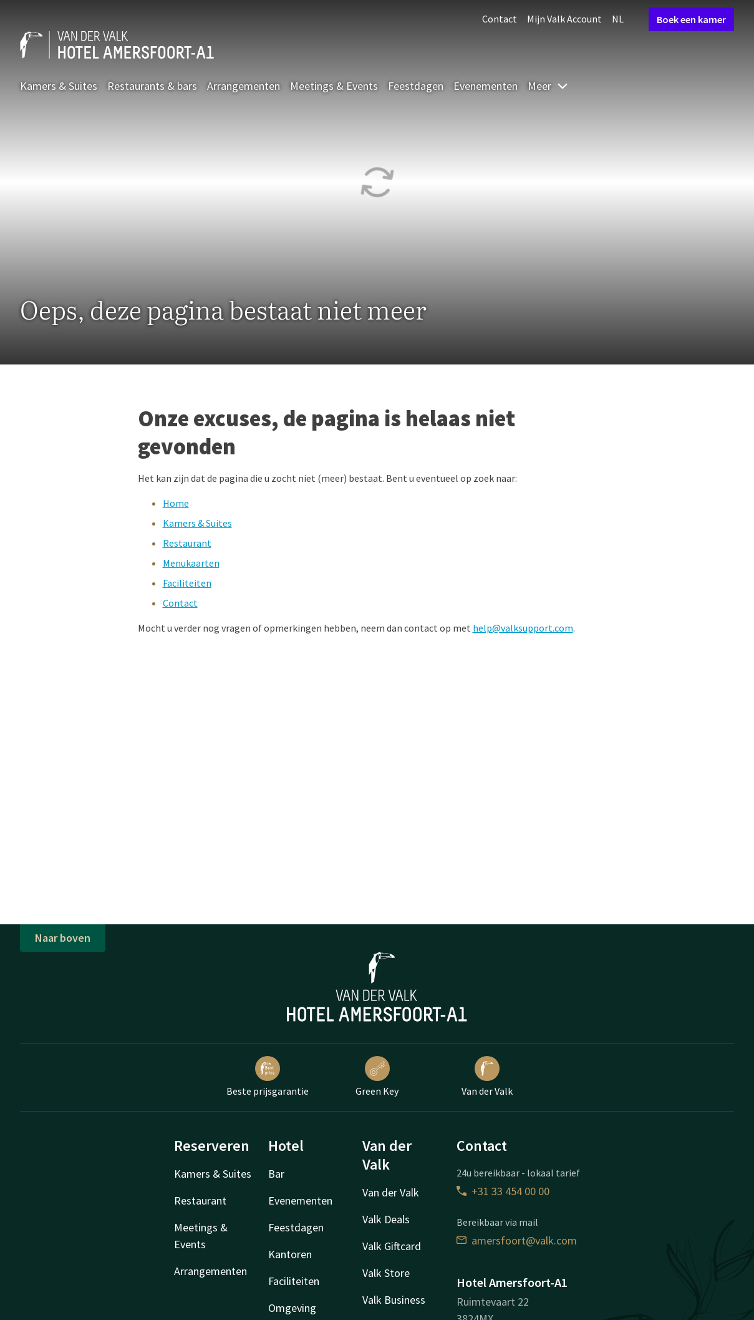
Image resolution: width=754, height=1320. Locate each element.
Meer (548, 86)
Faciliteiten (187, 583)
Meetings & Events (334, 86)
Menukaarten (191, 563)
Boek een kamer (691, 19)
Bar (276, 1173)
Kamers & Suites (58, 86)
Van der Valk (487, 1076)
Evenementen (485, 86)
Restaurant (187, 543)
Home (176, 503)
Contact (499, 18)
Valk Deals (386, 1219)
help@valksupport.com (523, 628)
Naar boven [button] (62, 938)
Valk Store (386, 1273)
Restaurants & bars (152, 86)
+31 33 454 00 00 (503, 1191)
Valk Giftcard (391, 1246)
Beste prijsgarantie (267, 1076)
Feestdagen (415, 86)
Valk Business (393, 1300)
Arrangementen (243, 86)
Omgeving (292, 1308)
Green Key (377, 1076)
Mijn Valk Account (564, 18)
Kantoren (290, 1254)
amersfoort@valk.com (517, 1240)
